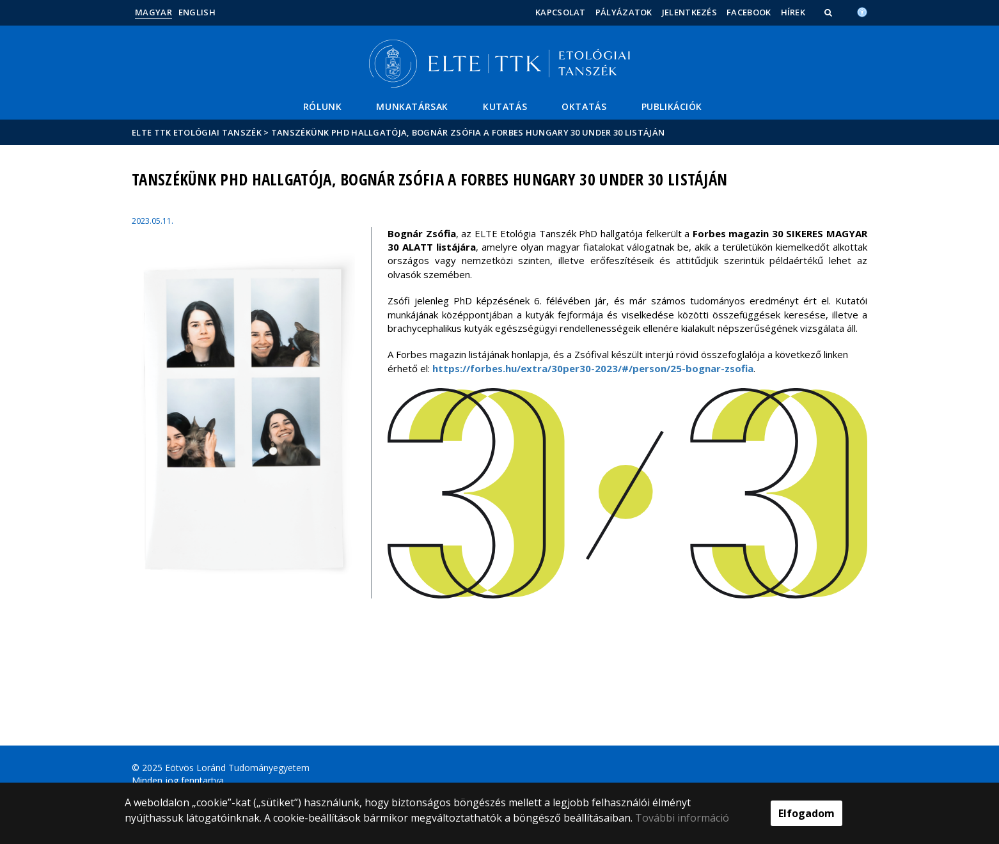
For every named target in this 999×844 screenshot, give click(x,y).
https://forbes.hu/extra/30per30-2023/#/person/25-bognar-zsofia (592, 368)
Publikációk (672, 106)
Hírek (793, 12)
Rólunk (322, 106)
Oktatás (584, 106)
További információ (682, 818)
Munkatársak (412, 106)
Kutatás (505, 106)
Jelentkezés (689, 12)
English (197, 12)
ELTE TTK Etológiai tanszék (197, 132)
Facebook (749, 12)
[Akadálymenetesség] (862, 11)
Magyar (153, 12)
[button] (829, 12)
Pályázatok (623, 12)
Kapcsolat (560, 12)
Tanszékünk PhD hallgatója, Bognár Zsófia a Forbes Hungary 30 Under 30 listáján (468, 132)
